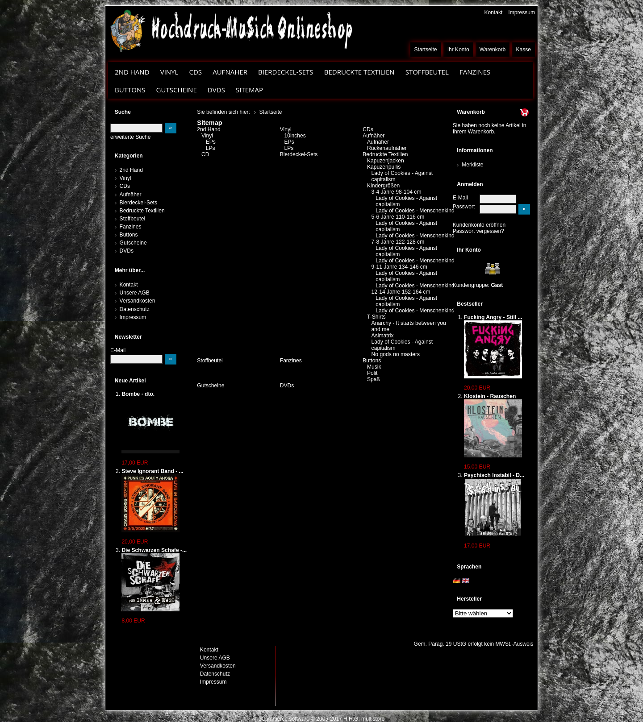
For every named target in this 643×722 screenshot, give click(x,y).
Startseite (425, 49)
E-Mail (460, 198)
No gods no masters (396, 354)
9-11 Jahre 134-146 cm (399, 267)
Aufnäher (230, 71)
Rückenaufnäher (387, 148)
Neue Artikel (130, 381)
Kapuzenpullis (384, 167)
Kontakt (493, 12)
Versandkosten (137, 301)
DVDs (216, 89)
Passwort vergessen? (478, 231)
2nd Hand (132, 71)
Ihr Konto (458, 49)
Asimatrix (383, 335)
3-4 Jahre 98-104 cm (397, 192)
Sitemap (249, 89)
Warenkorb (493, 49)
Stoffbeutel (427, 71)
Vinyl (169, 71)
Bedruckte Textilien (359, 71)
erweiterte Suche (130, 137)
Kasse (523, 49)
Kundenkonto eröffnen (479, 225)
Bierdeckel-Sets (285, 71)
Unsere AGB (135, 293)
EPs (211, 142)
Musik (374, 367)
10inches (294, 136)
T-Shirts (376, 317)
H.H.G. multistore (363, 719)
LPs (210, 148)
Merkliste (472, 165)
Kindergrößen (383, 186)
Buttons (130, 89)
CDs (195, 71)
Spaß (373, 379)
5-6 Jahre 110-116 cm (398, 217)
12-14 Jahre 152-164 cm (401, 292)
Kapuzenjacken (385, 161)
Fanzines (474, 71)
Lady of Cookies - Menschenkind (415, 210)
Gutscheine (176, 89)
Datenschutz (135, 309)
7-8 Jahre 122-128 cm (398, 242)
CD (205, 154)
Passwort (464, 206)
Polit (372, 373)
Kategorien (129, 156)
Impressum (521, 12)
